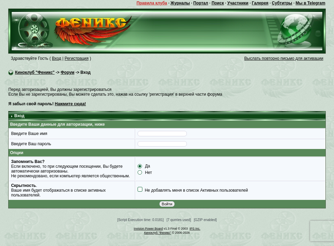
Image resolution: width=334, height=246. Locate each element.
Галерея (260, 3)
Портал (200, 3)
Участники (237, 3)
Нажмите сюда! (70, 103)
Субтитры (282, 3)
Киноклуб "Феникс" (35, 72)
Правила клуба (152, 3)
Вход (56, 58)
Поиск (217, 3)
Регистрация (77, 58)
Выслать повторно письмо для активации (283, 58)
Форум (67, 72)
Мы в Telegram (310, 3)
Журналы (180, 3)
